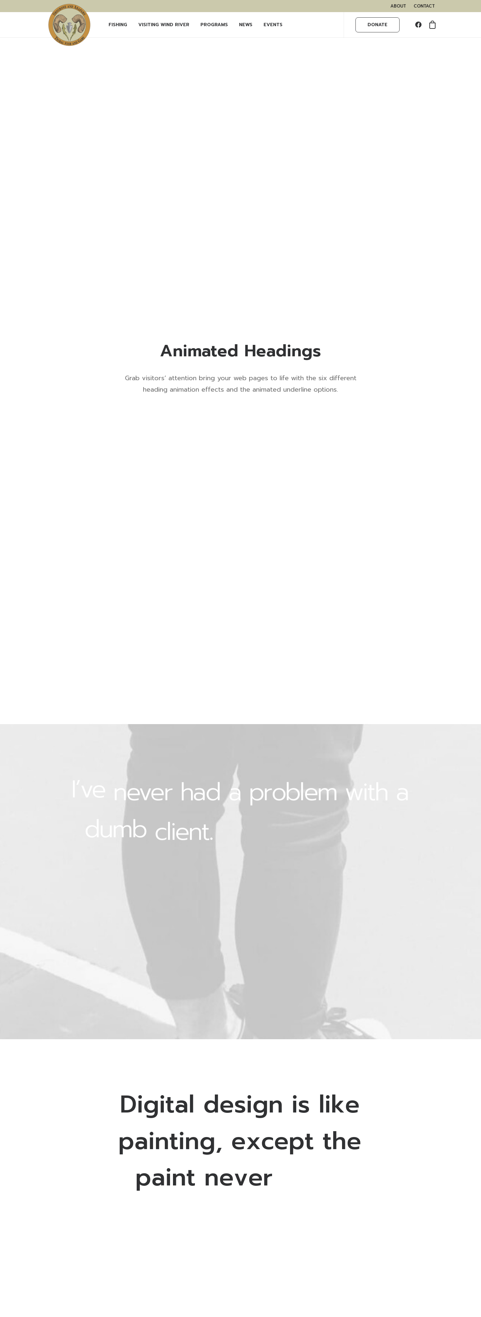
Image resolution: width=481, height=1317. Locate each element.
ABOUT (398, 6)
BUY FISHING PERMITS (82, 1181)
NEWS (245, 24)
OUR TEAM (69, 1152)
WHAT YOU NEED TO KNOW (90, 1190)
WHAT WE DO (73, 1144)
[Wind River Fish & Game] (69, 25)
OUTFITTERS (71, 1198)
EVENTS (273, 24)
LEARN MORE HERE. (365, 1175)
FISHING (118, 24)
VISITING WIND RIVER (82, 1161)
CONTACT (424, 6)
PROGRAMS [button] (214, 24)
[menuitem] (398, 6)
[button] (419, 25)
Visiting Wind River (163, 24)
